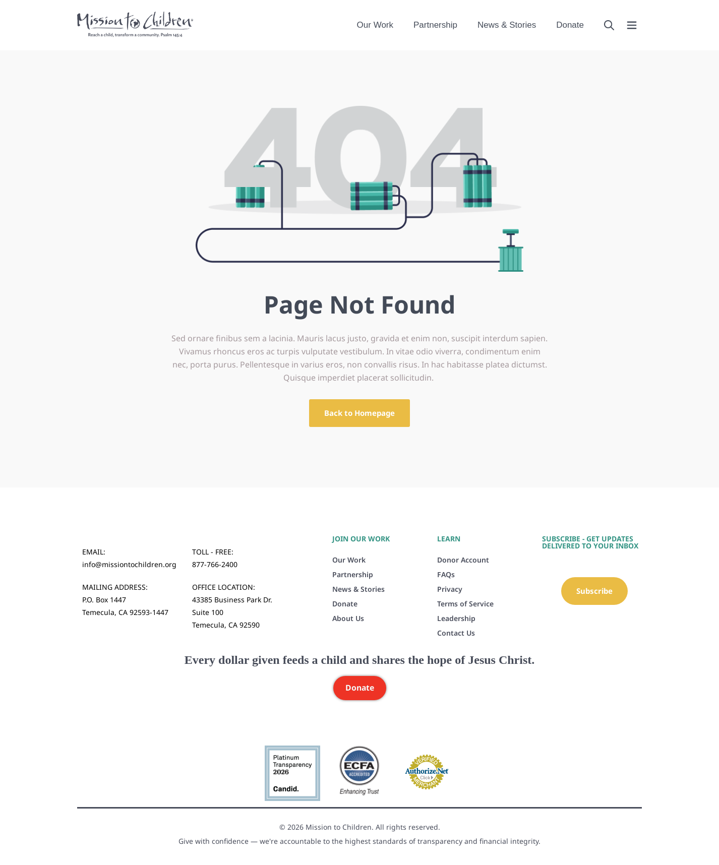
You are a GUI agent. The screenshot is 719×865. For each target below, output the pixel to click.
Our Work (375, 25)
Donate (570, 25)
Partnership (435, 25)
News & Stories (506, 25)
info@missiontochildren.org (129, 564)
